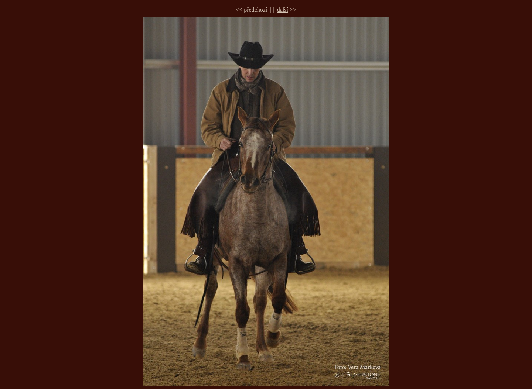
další (282, 10)
